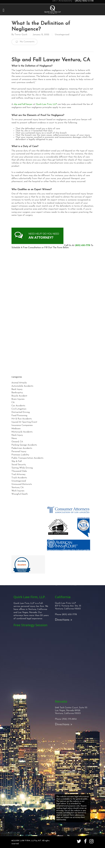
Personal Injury (18, 451)
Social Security (18, 465)
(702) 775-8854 (69, 719)
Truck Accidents (19, 478)
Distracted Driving (20, 412)
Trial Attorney (18, 474)
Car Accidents (18, 406)
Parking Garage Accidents (24, 445)
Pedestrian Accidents (21, 448)
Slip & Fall (16, 461)
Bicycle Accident (19, 396)
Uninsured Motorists (21, 484)
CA (12, 402)
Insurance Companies (22, 425)
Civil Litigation (18, 409)
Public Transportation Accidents (27, 458)
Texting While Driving (22, 468)
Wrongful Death (19, 494)
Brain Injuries (17, 399)
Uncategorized (62, 35)
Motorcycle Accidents (22, 432)
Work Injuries (17, 491)
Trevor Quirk (21, 35)
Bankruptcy (17, 393)
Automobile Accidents (22, 386)
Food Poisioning (19, 415)
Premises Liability (20, 455)
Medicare (16, 429)
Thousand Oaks (19, 471)
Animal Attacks (19, 383)
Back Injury (16, 389)
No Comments (24, 42)
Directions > (63, 620)
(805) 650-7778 (82, 245)
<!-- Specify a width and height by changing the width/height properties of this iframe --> (52, 311)
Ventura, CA (17, 487)
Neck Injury (17, 435)
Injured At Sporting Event (24, 422)
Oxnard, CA (17, 442)
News (14, 438)
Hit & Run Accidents (21, 419)
